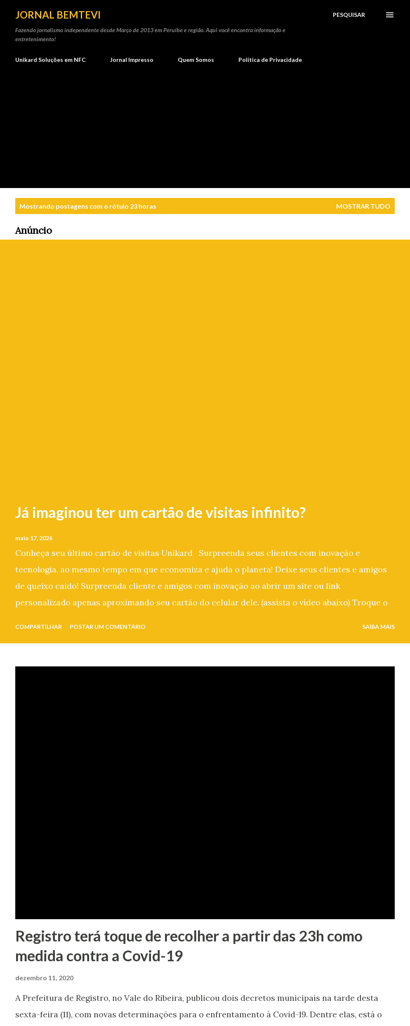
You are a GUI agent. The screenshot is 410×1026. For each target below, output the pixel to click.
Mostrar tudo (363, 206)
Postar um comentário (108, 626)
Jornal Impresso (131, 59)
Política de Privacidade (270, 59)
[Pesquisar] (349, 15)
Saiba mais (378, 626)
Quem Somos (196, 59)
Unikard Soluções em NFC (50, 59)
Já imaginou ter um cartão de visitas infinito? (160, 512)
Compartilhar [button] (38, 626)
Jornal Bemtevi (58, 15)
